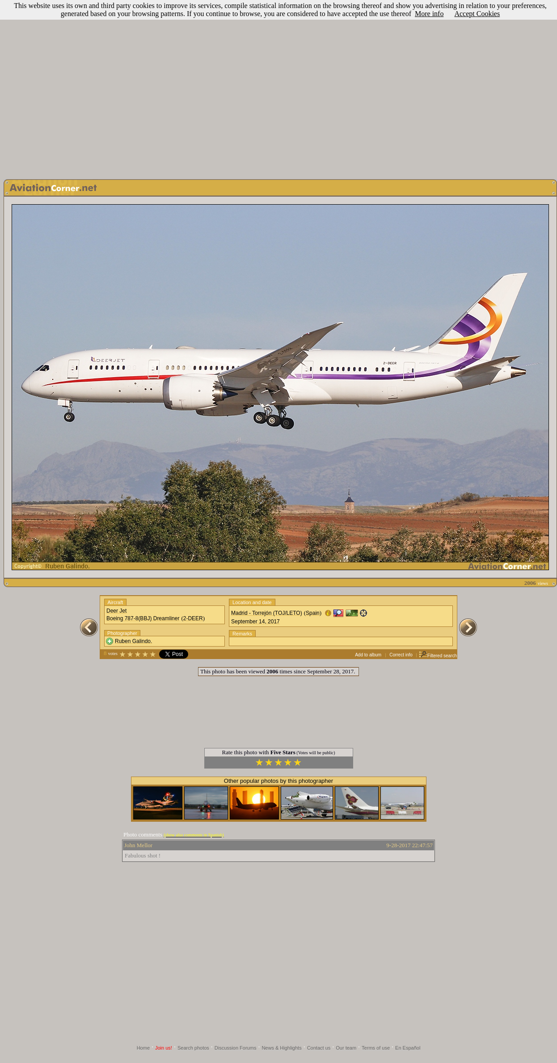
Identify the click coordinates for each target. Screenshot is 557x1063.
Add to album (368, 654)
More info (429, 13)
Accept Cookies (477, 13)
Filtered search (438, 655)
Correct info (401, 654)
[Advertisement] (84, 87)
